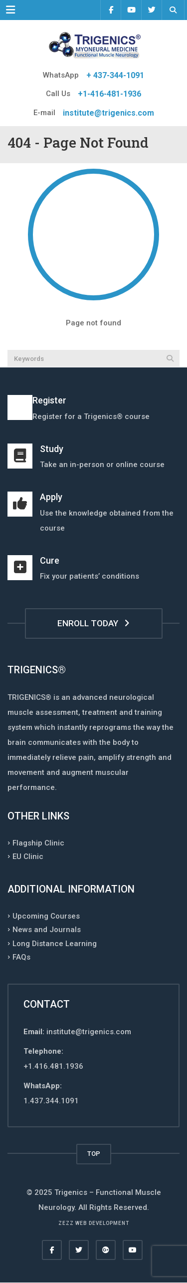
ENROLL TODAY (93, 623)
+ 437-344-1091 (115, 75)
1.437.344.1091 (51, 1100)
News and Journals (46, 929)
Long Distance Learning (54, 943)
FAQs (21, 957)
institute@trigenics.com (108, 113)
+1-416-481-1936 (109, 94)
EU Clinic (27, 856)
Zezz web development (93, 1223)
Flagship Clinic (38, 842)
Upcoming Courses (46, 915)
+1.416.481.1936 (53, 1066)
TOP (93, 1153)
